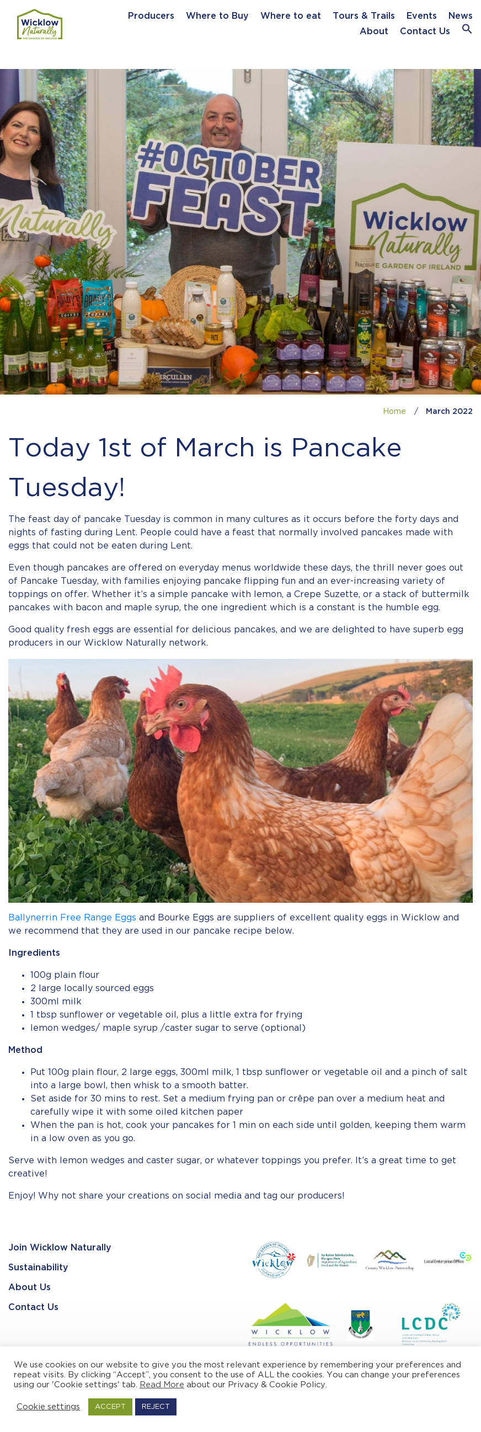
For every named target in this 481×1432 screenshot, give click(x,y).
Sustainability (38, 1268)
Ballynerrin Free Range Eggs (72, 918)
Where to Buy (217, 16)
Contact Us (425, 32)
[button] (467, 32)
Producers (151, 16)
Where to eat (290, 16)
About (374, 32)
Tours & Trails (364, 16)
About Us (29, 1288)
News (460, 16)
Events (422, 16)
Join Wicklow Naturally (59, 1248)
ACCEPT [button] (110, 1407)
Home (394, 411)
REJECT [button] (156, 1407)
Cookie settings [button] (48, 1406)
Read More (162, 1384)
